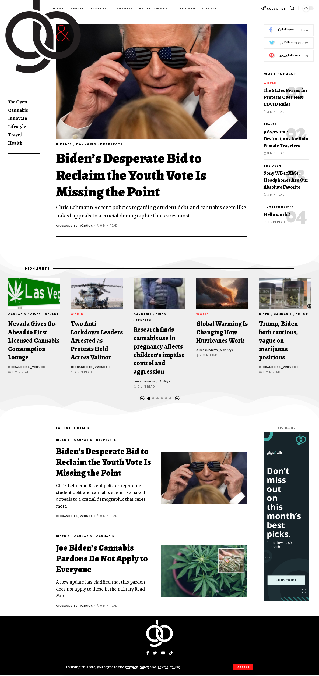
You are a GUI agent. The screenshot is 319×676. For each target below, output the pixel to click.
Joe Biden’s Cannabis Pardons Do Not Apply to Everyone (102, 559)
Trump (302, 315)
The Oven (272, 166)
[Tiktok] (171, 654)
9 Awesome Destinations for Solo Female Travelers (286, 138)
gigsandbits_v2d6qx (74, 226)
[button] (142, 399)
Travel (270, 124)
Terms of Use (170, 667)
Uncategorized (279, 207)
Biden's (64, 144)
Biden (264, 315)
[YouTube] (163, 654)
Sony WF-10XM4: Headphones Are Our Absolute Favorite (286, 180)
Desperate (116, 144)
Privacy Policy (137, 667)
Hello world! (277, 214)
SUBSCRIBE (276, 8)
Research (145, 321)
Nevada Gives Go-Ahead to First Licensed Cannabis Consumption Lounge (33, 341)
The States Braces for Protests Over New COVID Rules (286, 97)
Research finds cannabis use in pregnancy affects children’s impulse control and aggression (159, 351)
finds (161, 315)
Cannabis (88, 144)
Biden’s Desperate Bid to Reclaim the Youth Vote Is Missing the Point (131, 175)
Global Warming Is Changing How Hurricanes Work (222, 332)
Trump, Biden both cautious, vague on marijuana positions (278, 341)
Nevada (52, 315)
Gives (35, 315)
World (270, 83)
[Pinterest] (289, 56)
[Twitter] (289, 43)
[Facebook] (289, 30)
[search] (292, 8)
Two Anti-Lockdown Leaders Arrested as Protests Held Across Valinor (97, 341)
